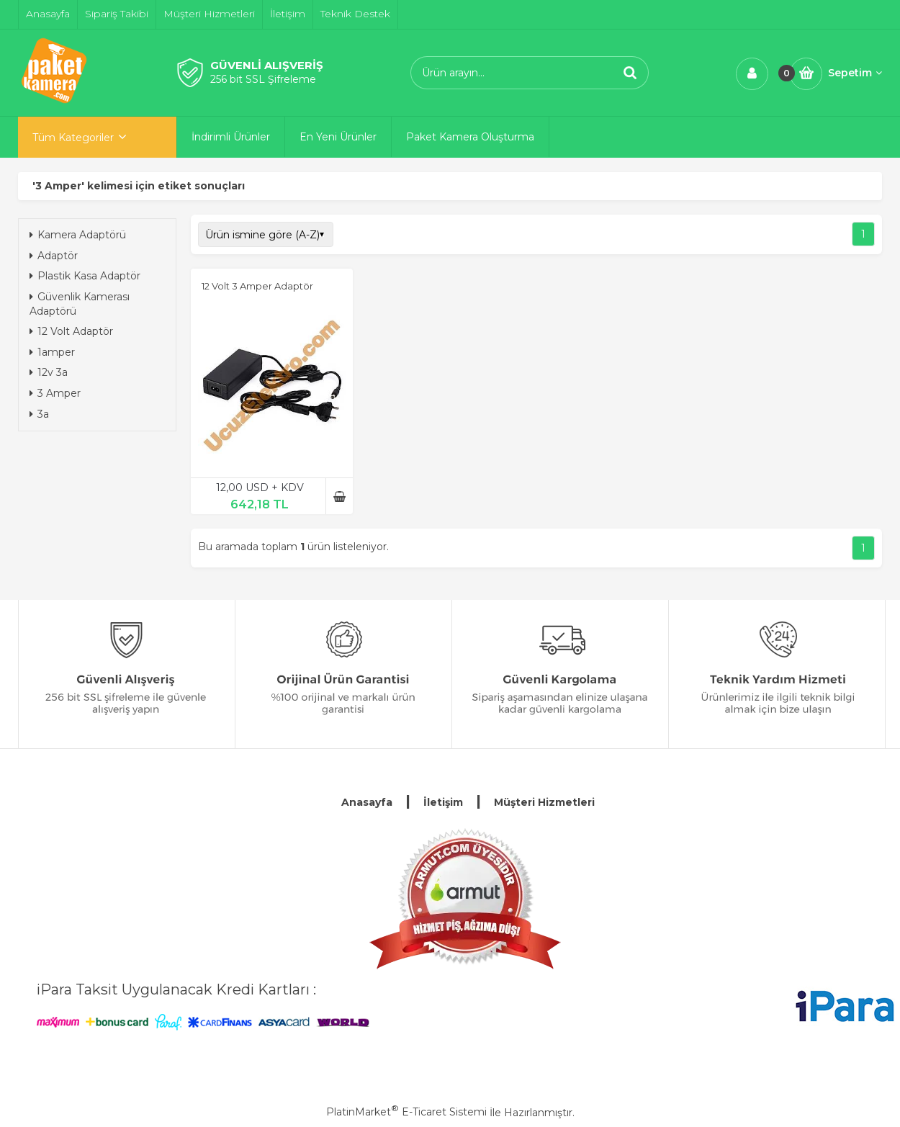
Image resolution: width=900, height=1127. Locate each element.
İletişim (443, 802)
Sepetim (855, 72)
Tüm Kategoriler (73, 137)
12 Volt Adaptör (71, 331)
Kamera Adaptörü (78, 234)
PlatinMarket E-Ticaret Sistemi (406, 1111)
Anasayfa (366, 802)
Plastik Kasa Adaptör (85, 275)
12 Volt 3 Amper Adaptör (257, 286)
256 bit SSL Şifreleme (263, 79)
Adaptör (54, 255)
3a (39, 414)
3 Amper (55, 393)
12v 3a (49, 372)
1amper (52, 352)
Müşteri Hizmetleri (544, 802)
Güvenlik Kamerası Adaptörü (80, 304)
